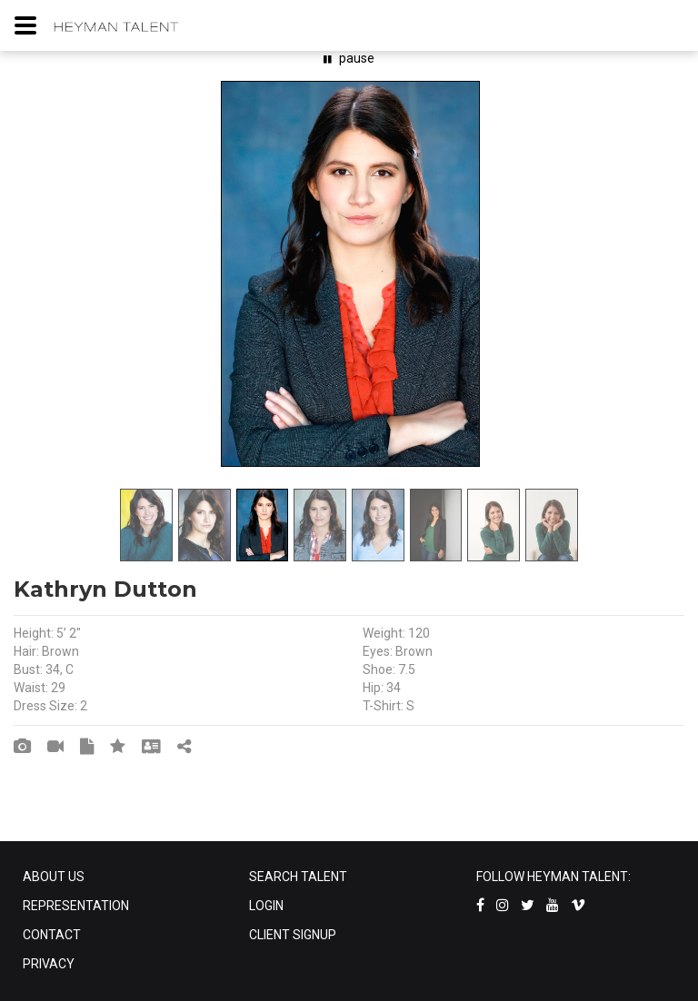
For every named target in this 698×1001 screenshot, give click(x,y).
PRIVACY (49, 963)
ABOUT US (54, 876)
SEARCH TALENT (298, 876)
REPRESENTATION (76, 905)
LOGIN (266, 905)
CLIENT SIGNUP (292, 934)
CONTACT (52, 934)
